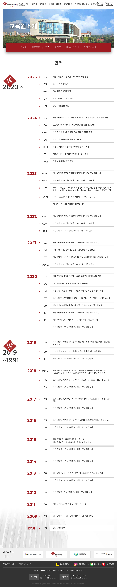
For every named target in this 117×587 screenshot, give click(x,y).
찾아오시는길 (90, 47)
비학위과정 (68, 4)
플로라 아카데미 (55, 4)
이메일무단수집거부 (24, 564)
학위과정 (42, 4)
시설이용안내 (72, 47)
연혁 (47, 47)
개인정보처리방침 (8, 564)
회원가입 (109, 5)
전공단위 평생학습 (82, 4)
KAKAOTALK (63, 564)
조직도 (58, 47)
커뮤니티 (94, 4)
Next (7, 556)
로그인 (100, 5)
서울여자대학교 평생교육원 (14, 4)
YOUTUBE (108, 564)
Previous (4, 556)
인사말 (23, 47)
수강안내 (33, 4)
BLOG (94, 564)
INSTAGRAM (80, 564)
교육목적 (36, 47)
